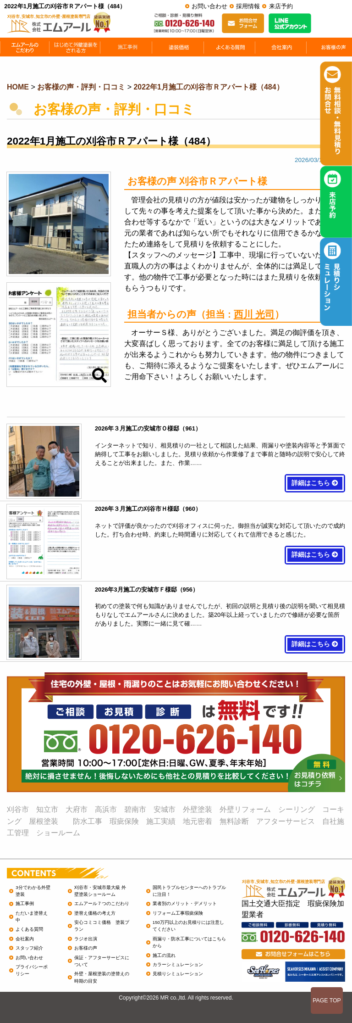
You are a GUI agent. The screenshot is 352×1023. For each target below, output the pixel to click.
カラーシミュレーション (178, 964)
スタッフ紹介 (29, 947)
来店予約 (281, 6)
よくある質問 (29, 929)
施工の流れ (164, 955)
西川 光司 (254, 314)
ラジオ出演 (85, 938)
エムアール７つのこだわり (101, 903)
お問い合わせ (209, 6)
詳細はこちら (315, 483)
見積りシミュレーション (178, 973)
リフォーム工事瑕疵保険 (178, 913)
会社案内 (25, 938)
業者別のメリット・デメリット (185, 903)
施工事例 (25, 903)
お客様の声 (85, 947)
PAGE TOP (327, 1000)
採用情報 (248, 6)
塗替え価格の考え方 (95, 913)
